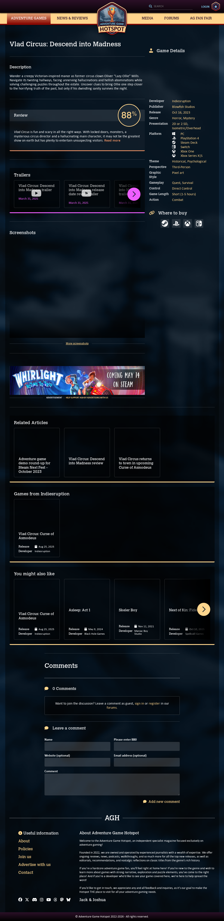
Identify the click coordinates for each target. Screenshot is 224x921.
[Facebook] (20, 899)
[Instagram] (41, 899)
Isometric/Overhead (186, 128)
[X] (27, 899)
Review (21, 115)
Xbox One (187, 151)
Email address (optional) (130, 756)
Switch (185, 147)
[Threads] (55, 899)
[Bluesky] (68, 899)
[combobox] (171, 6)
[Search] (171, 6)
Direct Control (182, 188)
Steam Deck (189, 142)
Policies (25, 849)
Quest (176, 183)
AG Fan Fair (201, 18)
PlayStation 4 (190, 138)
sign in (139, 703)
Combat (177, 200)
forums (112, 707)
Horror (176, 118)
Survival (187, 183)
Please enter (125, 740)
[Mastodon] (62, 899)
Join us (24, 856)
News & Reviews (72, 18)
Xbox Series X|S (191, 156)
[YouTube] (48, 899)
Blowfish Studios (183, 107)
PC (182, 134)
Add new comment (161, 801)
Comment (51, 771)
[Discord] (34, 899)
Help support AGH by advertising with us (87, 398)
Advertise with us (34, 864)
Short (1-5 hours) (184, 194)
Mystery (189, 118)
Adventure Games (28, 18)
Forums (171, 18)
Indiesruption (181, 101)
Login (205, 7)
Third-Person (181, 167)
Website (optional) (57, 756)
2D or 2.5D (179, 124)
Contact (25, 872)
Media (147, 18)
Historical (179, 161)
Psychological (196, 161)
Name (48, 740)
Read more (112, 140)
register (154, 703)
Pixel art (178, 173)
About (24, 841)
